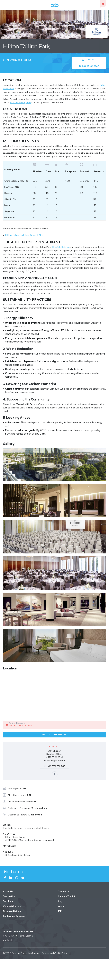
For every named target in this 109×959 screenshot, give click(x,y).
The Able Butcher (60, 247)
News (60, 906)
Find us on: (14, 871)
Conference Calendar (14, 916)
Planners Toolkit (66, 896)
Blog (59, 901)
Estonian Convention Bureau (25, 953)
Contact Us (63, 891)
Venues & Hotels (12, 906)
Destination (9, 896)
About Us (8, 891)
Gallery (89, 60)
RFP (59, 911)
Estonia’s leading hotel (20, 102)
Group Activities (12, 911)
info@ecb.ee (9, 940)
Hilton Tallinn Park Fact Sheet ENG (24, 235)
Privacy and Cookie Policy (54, 953)
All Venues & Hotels (17, 60)
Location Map (89, 66)
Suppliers (8, 901)
